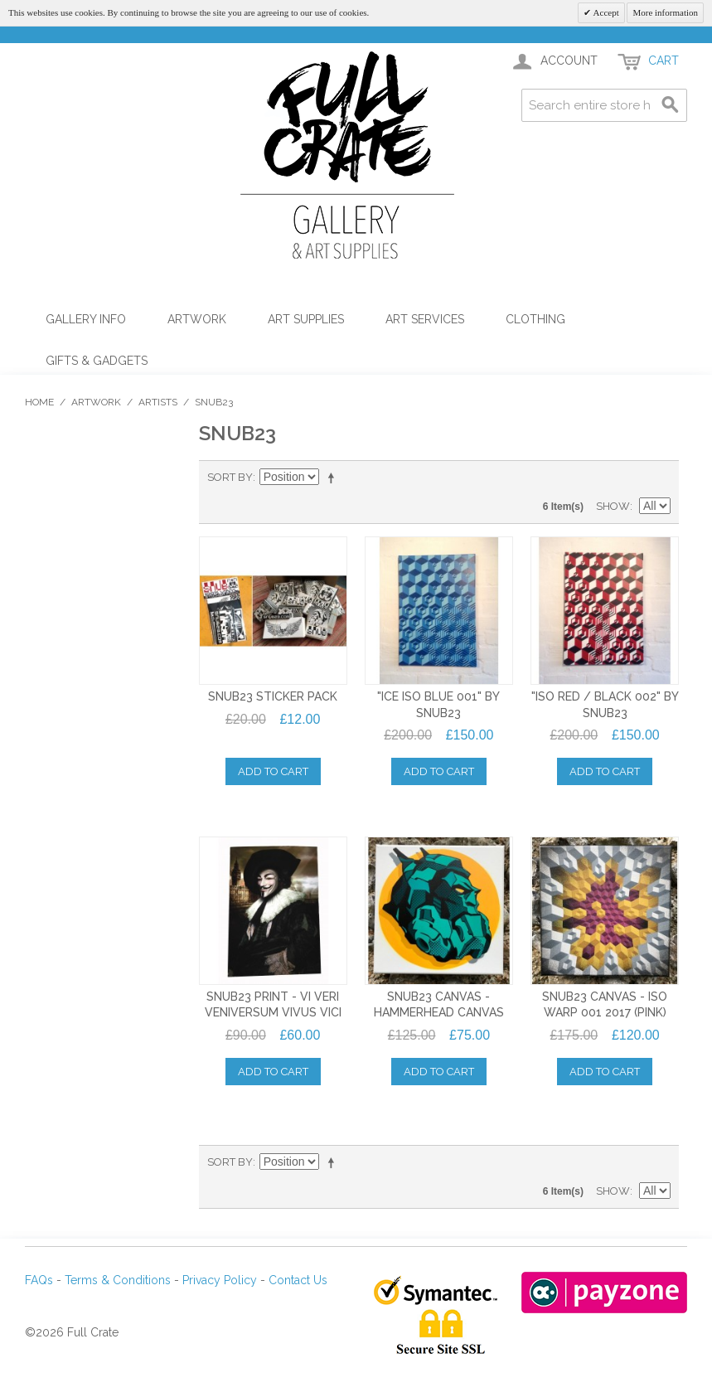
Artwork (196, 319)
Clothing (535, 319)
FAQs (39, 1280)
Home (39, 402)
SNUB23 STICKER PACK (272, 696)
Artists (157, 402)
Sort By (230, 477)
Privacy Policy (219, 1280)
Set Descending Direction (334, 477)
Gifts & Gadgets (97, 360)
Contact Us (298, 1280)
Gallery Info (86, 319)
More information (665, 12)
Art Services (424, 319)
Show (613, 506)
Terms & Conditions (118, 1280)
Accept (604, 12)
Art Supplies (306, 319)
